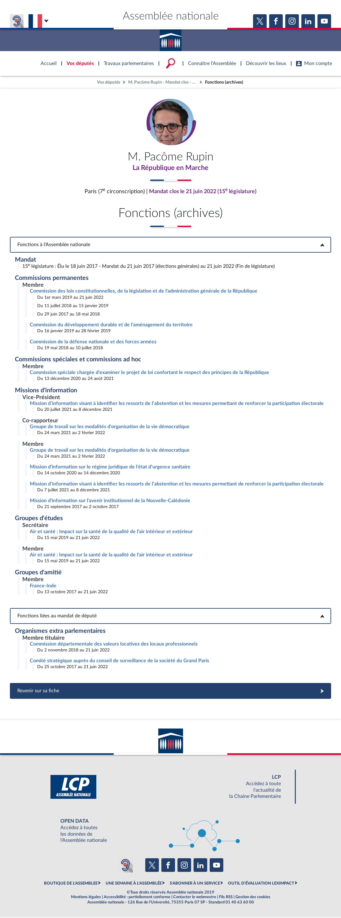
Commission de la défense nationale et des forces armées (93, 342)
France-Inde (43, 586)
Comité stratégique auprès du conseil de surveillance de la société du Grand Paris (119, 661)
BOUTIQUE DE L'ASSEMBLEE (71, 884)
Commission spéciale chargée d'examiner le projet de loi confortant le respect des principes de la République (149, 373)
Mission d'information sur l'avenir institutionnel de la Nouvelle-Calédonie (110, 501)
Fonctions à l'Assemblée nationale (170, 245)
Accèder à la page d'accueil (170, 38)
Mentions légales (86, 897)
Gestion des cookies (252, 897)
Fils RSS (226, 897)
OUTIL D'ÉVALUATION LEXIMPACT (261, 884)
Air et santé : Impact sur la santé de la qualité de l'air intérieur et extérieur (111, 532)
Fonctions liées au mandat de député (170, 616)
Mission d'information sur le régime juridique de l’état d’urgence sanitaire (110, 467)
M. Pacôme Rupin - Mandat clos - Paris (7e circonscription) (163, 82)
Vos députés (108, 82)
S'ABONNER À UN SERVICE (195, 884)
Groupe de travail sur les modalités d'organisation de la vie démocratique (110, 427)
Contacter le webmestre (194, 897)
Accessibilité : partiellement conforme (137, 897)
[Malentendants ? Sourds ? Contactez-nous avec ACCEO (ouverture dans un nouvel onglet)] (125, 865)
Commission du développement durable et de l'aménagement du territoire (111, 325)
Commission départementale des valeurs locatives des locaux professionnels (114, 644)
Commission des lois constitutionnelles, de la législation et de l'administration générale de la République (143, 291)
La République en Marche (170, 168)
